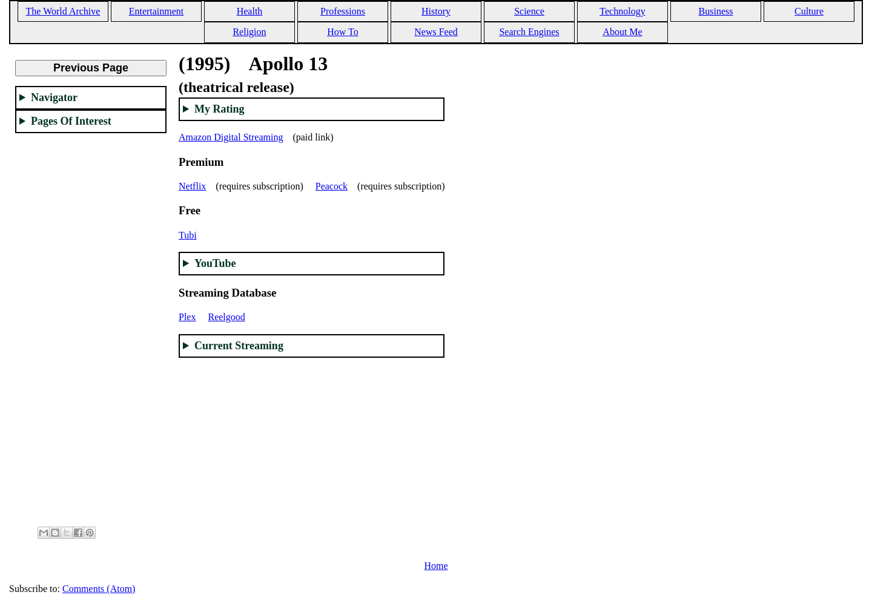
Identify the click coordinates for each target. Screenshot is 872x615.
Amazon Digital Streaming (231, 137)
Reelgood (226, 317)
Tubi (188, 235)
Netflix (192, 186)
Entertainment (156, 11)
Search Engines (529, 32)
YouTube (215, 263)
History (436, 11)
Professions (342, 11)
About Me (622, 32)
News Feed (436, 32)
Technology (622, 11)
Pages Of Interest (71, 121)
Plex (187, 317)
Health (250, 11)
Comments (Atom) (98, 589)
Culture (809, 11)
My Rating (219, 109)
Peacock (331, 186)
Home (436, 566)
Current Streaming (238, 346)
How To (342, 32)
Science (529, 11)
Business (716, 11)
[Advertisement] (91, 324)
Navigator (54, 97)
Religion (249, 32)
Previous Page (90, 68)
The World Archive (63, 11)
